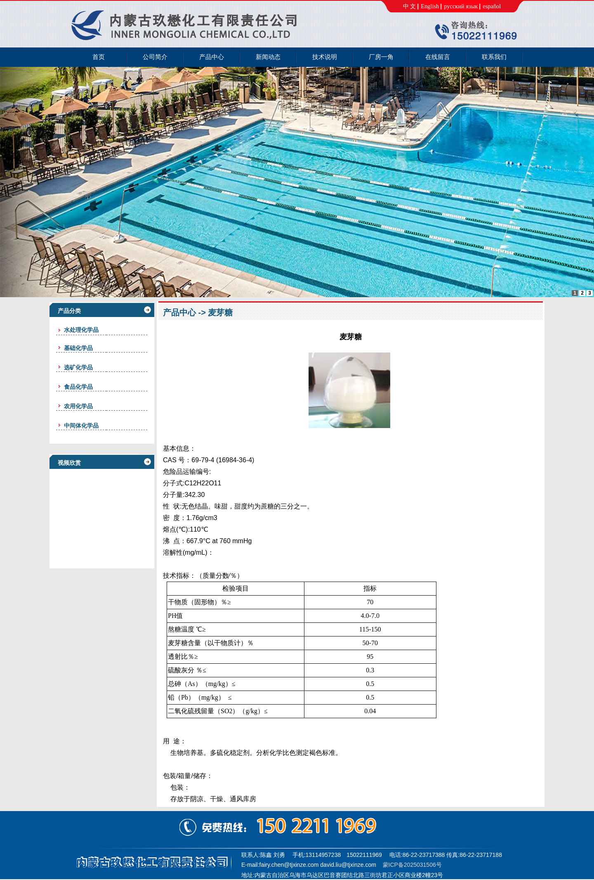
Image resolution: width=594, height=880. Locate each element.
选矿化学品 (78, 367)
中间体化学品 (81, 425)
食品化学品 (78, 386)
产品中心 (179, 312)
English (430, 6)
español (492, 6)
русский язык (461, 6)
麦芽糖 (220, 312)
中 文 (409, 6)
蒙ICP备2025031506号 (412, 864)
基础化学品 (78, 348)
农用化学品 (78, 406)
